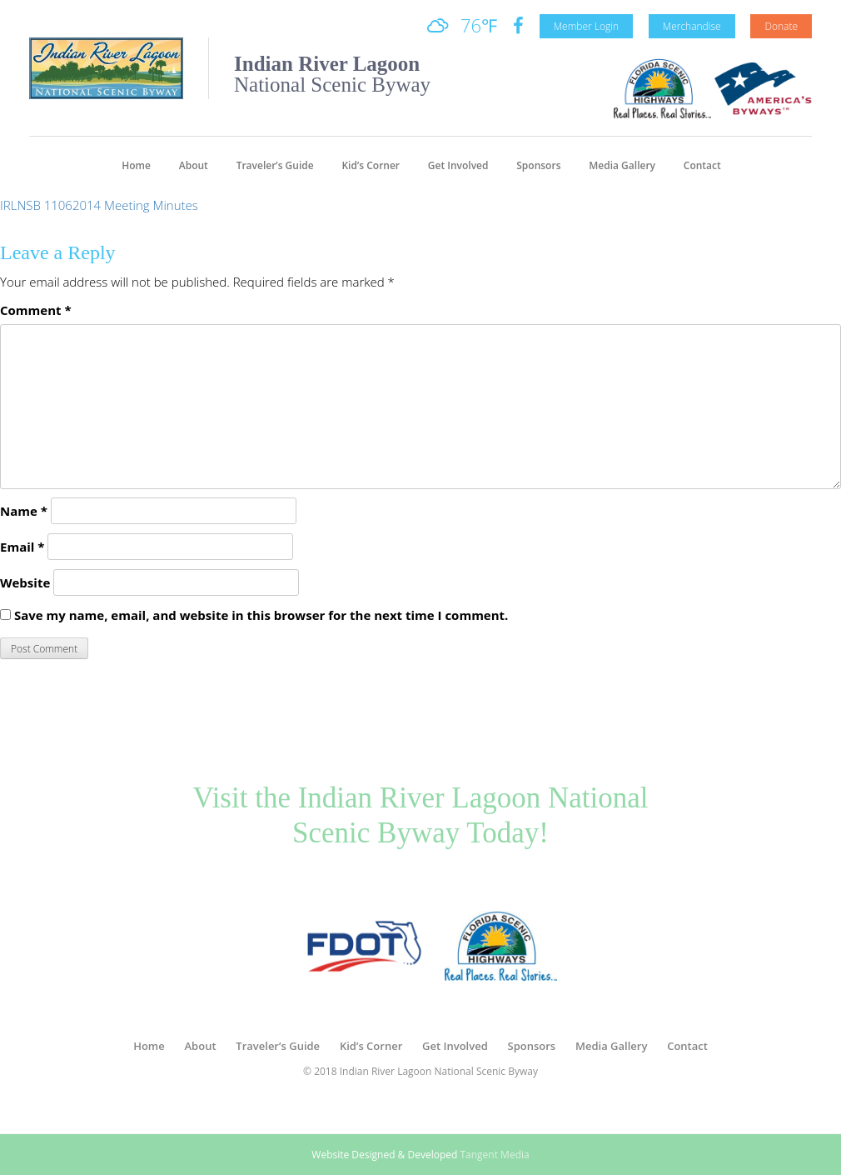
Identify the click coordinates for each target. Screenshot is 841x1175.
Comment (36, 310)
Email (22, 546)
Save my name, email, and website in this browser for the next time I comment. (261, 615)
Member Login (586, 26)
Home (136, 165)
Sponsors (538, 165)
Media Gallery (622, 165)
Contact (702, 165)
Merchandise (692, 26)
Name (23, 510)
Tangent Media (494, 1155)
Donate (781, 26)
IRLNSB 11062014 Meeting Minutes (99, 205)
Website (25, 582)
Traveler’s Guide (275, 165)
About (193, 165)
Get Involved (458, 165)
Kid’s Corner (370, 165)
